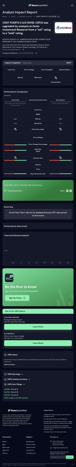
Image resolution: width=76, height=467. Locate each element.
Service (4, 453)
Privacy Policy (31, 444)
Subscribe (69, 457)
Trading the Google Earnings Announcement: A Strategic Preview (57, 415)
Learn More (38, 327)
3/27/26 (7, 392)
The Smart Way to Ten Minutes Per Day (55, 432)
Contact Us (30, 450)
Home (4, 16)
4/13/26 (7, 389)
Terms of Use (30, 447)
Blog (3, 444)
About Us (5, 450)
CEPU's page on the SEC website (16, 398)
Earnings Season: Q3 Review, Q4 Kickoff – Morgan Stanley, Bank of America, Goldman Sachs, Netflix (58, 422)
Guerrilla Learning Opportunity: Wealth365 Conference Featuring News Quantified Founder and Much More (58, 427)
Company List (31, 453)
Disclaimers (30, 442)
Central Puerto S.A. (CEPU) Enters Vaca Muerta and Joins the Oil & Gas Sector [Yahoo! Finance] (35, 361)
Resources (6, 447)
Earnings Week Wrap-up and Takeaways (55, 419)
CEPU (13, 16)
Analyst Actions (25, 16)
